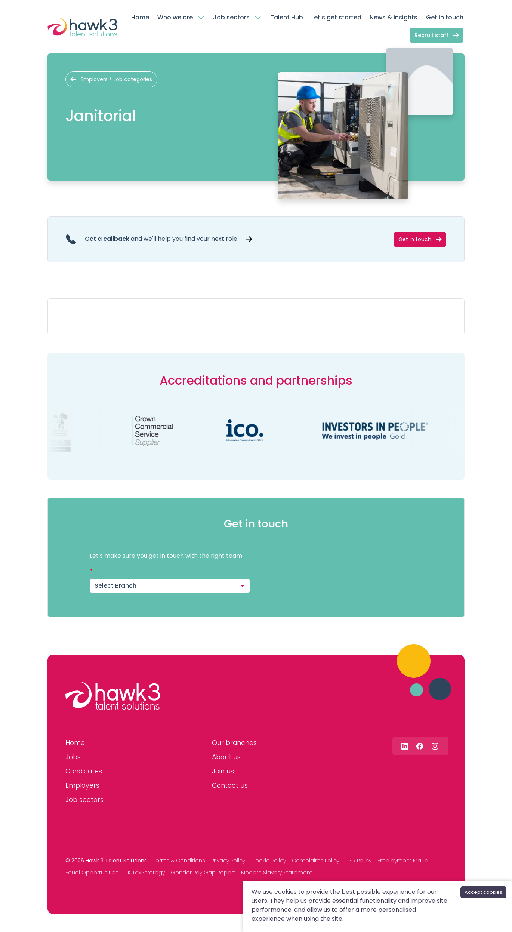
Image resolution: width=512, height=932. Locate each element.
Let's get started (336, 17)
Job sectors (231, 17)
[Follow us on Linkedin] (404, 746)
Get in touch (444, 17)
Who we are (175, 17)
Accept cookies (483, 892)
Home (140, 17)
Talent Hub (286, 17)
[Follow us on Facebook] (419, 746)
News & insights (393, 17)
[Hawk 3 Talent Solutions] (112, 696)
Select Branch (115, 585)
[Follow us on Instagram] (435, 746)
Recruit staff (431, 35)
